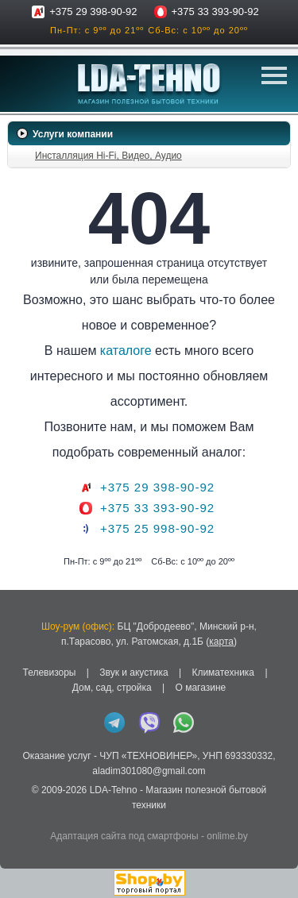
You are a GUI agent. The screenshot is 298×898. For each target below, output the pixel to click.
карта (221, 641)
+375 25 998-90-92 (157, 528)
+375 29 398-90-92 (93, 11)
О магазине (200, 687)
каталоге (126, 350)
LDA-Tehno (113, 790)
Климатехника (223, 672)
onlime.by (227, 836)
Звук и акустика (133, 672)
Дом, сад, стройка (112, 687)
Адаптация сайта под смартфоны (124, 836)
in (22, 817)
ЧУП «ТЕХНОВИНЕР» (148, 755)
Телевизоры (48, 672)
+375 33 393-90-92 (215, 11)
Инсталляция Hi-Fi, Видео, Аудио (108, 155)
